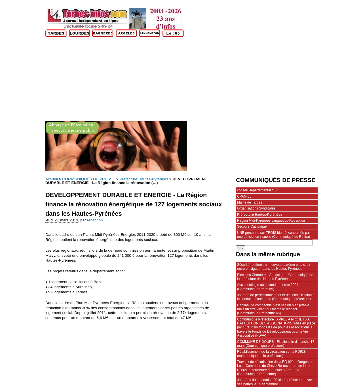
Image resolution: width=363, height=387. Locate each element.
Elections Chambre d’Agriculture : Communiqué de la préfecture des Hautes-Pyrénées (275, 277)
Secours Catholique (252, 226)
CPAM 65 (244, 196)
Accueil (51, 179)
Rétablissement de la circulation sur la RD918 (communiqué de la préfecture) (271, 354)
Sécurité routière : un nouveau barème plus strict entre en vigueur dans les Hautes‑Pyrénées (273, 267)
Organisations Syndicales (256, 208)
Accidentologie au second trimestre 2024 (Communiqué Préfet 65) (267, 287)
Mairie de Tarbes (249, 202)
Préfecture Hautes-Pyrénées (143, 179)
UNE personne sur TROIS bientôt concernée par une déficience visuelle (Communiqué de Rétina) (273, 235)
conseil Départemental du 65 (258, 190)
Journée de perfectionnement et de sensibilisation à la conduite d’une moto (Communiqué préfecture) (276, 297)
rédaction (95, 220)
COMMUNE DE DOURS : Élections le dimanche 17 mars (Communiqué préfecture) (275, 344)
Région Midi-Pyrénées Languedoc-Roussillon (271, 221)
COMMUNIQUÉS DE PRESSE (88, 179)
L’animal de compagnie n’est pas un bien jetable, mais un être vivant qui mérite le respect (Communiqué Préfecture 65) (273, 309)
